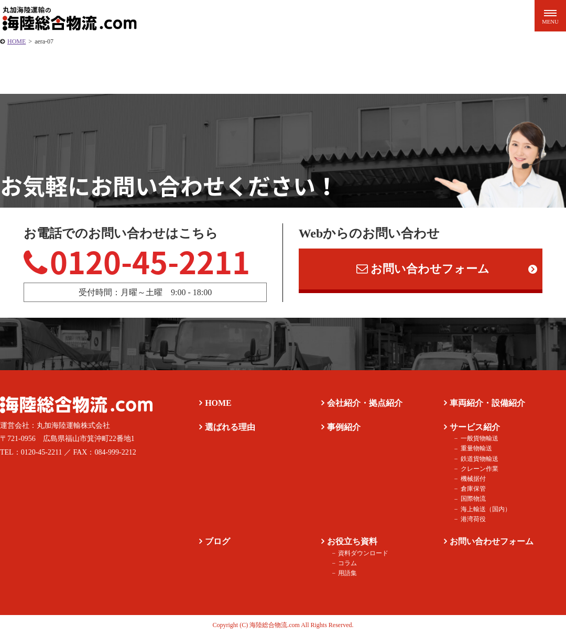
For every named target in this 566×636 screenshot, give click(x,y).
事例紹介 (344, 427)
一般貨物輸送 (479, 439)
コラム (347, 563)
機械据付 (472, 478)
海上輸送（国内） (485, 509)
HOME (16, 41)
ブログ (217, 541)
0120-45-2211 (137, 261)
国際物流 (472, 499)
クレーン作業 (479, 468)
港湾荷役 (472, 519)
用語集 (347, 573)
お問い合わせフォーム (422, 269)
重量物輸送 (476, 448)
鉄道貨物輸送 (479, 458)
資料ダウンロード (363, 553)
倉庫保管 (472, 489)
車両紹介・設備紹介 (487, 402)
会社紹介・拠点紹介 (364, 402)
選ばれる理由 (230, 427)
